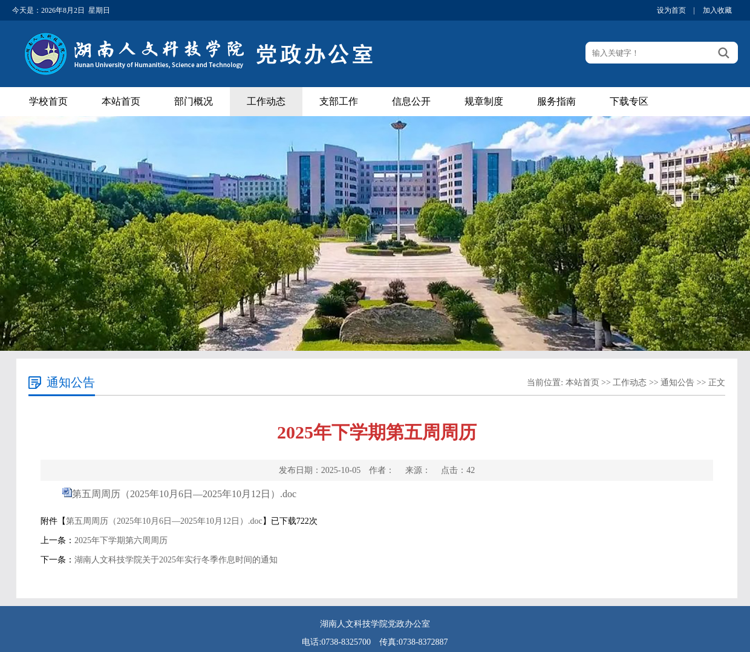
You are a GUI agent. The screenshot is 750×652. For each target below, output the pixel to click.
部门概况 (193, 101)
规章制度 (484, 101)
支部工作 (338, 101)
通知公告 (677, 382)
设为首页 (671, 10)
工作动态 (266, 101)
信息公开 (411, 101)
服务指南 (556, 101)
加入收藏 (717, 10)
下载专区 (629, 101)
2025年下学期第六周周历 (121, 540)
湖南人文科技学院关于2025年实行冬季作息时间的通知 (176, 559)
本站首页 (121, 101)
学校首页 (48, 101)
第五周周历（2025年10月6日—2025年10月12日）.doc (184, 494)
